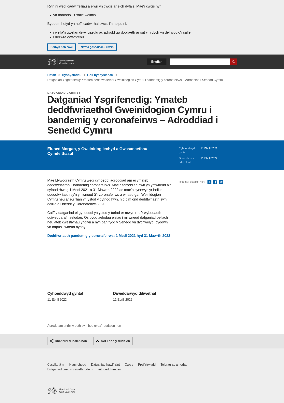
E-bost (221, 182)
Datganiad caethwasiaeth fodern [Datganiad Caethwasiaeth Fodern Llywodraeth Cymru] (70, 369)
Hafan (51, 75)
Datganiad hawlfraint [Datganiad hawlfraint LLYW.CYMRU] (105, 364)
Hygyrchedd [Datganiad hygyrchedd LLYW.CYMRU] (77, 364)
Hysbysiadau (71, 75)
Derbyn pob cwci (61, 47)
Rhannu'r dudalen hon (71, 341)
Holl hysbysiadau (100, 75)
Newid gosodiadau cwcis (97, 47)
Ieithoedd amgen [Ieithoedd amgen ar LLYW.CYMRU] (109, 369)
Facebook (215, 182)
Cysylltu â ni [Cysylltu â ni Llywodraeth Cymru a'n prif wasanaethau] (55, 364)
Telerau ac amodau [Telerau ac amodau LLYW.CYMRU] (174, 364)
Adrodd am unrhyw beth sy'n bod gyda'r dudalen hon (84, 325)
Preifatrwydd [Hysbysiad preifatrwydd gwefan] (147, 364)
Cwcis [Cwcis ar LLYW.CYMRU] (129, 364)
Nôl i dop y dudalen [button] (115, 341)
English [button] (157, 61)
